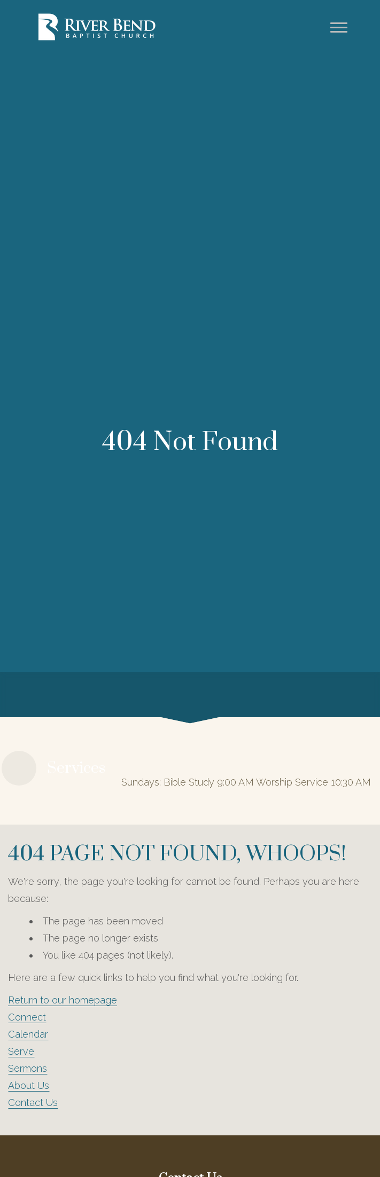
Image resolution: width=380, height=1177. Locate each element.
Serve (21, 1051)
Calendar (28, 1034)
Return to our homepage (62, 1000)
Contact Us (33, 1102)
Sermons (27, 1068)
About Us (28, 1085)
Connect (27, 1017)
